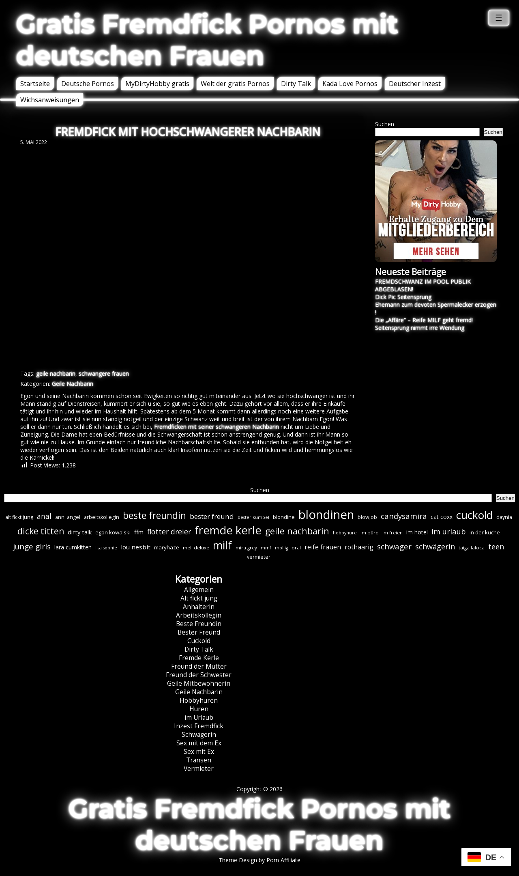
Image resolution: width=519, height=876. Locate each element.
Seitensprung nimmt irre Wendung (419, 327)
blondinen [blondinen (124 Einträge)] (326, 514)
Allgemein (199, 589)
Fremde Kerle (199, 658)
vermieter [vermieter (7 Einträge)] (258, 556)
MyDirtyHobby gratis (157, 83)
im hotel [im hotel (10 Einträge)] (417, 532)
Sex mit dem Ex (198, 743)
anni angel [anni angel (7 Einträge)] (67, 517)
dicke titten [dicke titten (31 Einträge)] (40, 531)
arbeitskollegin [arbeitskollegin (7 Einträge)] (101, 517)
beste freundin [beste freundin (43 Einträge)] (154, 515)
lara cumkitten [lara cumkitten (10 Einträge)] (73, 547)
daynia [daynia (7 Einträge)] (504, 517)
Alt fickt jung (198, 598)
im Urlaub (198, 717)
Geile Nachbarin (72, 383)
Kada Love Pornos (349, 83)
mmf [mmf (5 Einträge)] (266, 548)
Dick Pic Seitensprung (403, 297)
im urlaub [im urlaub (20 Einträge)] (448, 531)
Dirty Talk (296, 83)
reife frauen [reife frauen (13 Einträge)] (323, 546)
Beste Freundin (198, 624)
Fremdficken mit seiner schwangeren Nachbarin (216, 426)
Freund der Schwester (199, 675)
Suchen (384, 124)
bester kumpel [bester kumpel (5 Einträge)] (253, 517)
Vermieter (199, 768)
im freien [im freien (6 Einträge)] (392, 532)
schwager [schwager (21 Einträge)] (394, 546)
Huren (198, 709)
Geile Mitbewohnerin (198, 683)
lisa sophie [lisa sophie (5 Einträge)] (106, 548)
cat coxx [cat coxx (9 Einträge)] (442, 517)
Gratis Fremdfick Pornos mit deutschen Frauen (207, 39)
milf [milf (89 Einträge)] (222, 545)
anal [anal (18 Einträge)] (44, 516)
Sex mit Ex (199, 751)
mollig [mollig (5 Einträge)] (281, 548)
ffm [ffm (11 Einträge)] (139, 532)
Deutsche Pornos (87, 83)
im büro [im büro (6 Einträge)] (369, 532)
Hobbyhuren (199, 700)
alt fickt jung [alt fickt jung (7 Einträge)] (19, 517)
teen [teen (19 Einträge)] (496, 546)
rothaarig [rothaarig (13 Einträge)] (359, 546)
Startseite (35, 83)
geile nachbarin (55, 373)
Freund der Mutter (199, 666)
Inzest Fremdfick (198, 726)
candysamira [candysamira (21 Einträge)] (404, 516)
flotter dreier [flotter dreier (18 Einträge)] (169, 531)
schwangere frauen (104, 373)
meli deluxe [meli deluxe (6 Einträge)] (196, 548)
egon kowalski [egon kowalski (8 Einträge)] (113, 532)
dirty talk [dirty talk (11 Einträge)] (80, 532)
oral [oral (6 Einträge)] (296, 548)
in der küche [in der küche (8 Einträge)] (485, 532)
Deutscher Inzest (415, 83)
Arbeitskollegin (198, 615)
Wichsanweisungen (49, 99)
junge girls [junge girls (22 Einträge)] (32, 546)
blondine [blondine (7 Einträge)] (284, 517)
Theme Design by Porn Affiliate (259, 860)
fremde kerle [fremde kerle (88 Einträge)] (228, 530)
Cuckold (198, 641)
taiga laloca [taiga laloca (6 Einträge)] (472, 548)
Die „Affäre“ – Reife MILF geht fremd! (424, 320)
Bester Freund (199, 632)
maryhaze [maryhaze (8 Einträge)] (166, 547)
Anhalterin (198, 607)
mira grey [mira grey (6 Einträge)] (246, 548)
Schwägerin (199, 734)
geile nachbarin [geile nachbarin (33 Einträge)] (297, 531)
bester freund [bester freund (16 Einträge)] (212, 516)
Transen (198, 760)
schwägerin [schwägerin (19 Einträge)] (435, 546)
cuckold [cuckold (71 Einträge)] (474, 515)
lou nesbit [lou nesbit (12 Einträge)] (135, 547)
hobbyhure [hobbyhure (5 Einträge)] (345, 533)
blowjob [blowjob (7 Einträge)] (367, 517)
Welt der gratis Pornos (235, 83)
